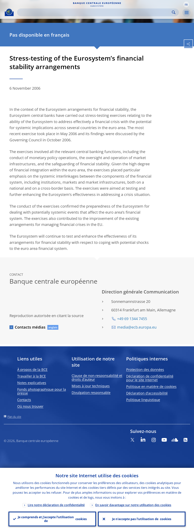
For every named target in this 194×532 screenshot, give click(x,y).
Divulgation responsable (91, 392)
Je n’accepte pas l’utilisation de (141, 519)
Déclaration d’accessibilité (147, 393)
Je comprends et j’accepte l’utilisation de (52, 519)
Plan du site (14, 416)
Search (174, 12)
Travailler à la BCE (31, 376)
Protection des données (145, 369)
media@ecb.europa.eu (136, 327)
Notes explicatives (31, 382)
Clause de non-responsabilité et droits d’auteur (97, 377)
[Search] (95, 12)
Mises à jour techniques (91, 386)
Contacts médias (30, 327)
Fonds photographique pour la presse (41, 391)
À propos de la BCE (32, 369)
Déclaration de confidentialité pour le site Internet (149, 378)
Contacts (24, 399)
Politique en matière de (151, 386)
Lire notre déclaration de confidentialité (56, 505)
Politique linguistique (143, 399)
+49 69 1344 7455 (132, 318)
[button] (186, 4)
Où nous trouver (30, 406)
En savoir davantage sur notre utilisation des (133, 505)
